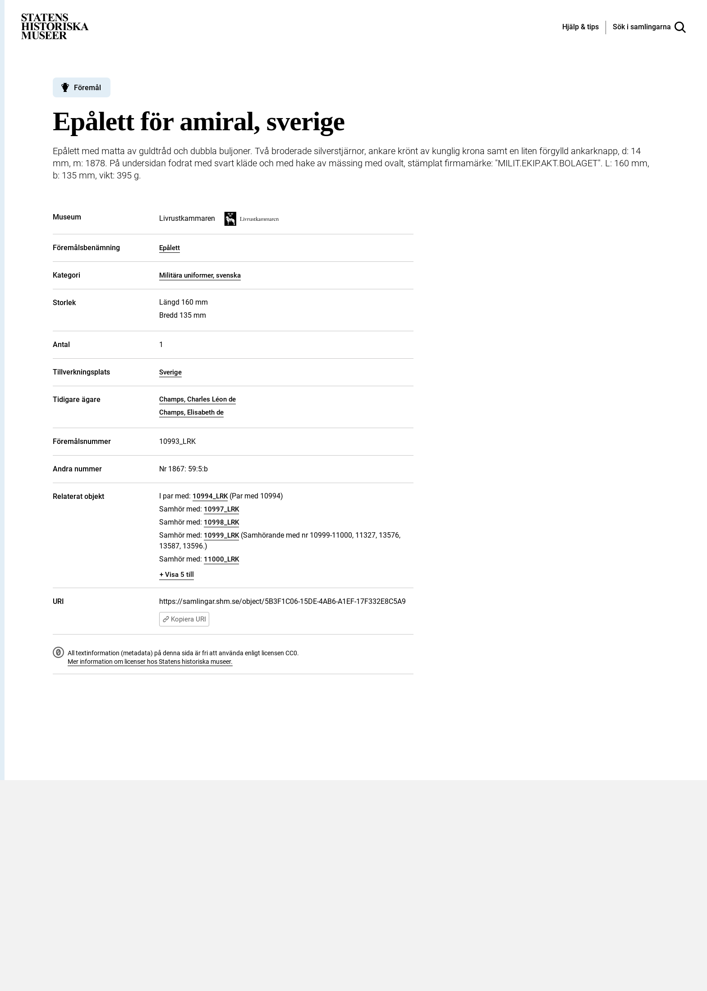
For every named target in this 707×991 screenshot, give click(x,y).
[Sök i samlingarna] (649, 27)
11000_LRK (221, 559)
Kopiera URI (184, 619)
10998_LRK (221, 522)
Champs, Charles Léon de (197, 399)
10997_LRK (221, 509)
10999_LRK (221, 535)
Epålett (169, 248)
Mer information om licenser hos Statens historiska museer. (150, 661)
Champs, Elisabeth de (191, 412)
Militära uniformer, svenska (200, 275)
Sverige (170, 372)
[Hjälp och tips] (580, 27)
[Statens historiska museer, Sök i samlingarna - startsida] (55, 26)
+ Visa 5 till (177, 575)
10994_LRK (210, 496)
